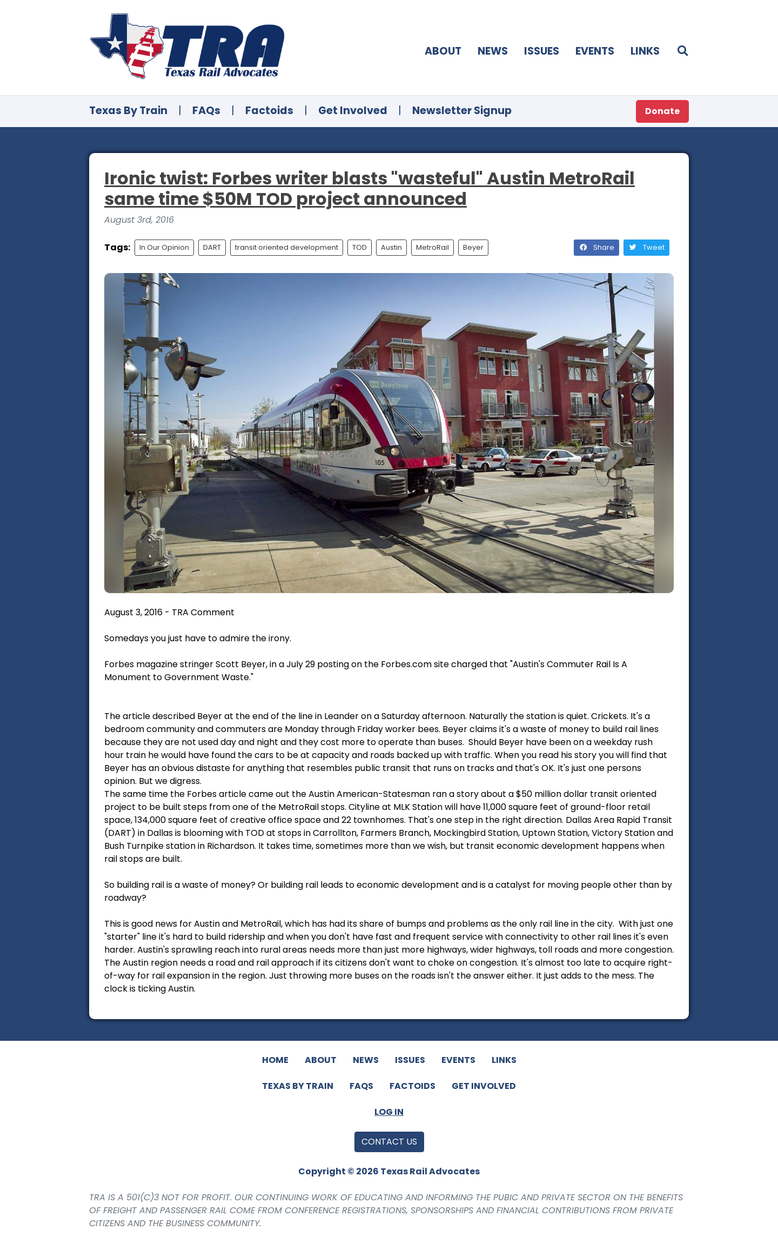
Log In (389, 1112)
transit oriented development (286, 247)
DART (212, 247)
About (443, 51)
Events (594, 51)
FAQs (206, 110)
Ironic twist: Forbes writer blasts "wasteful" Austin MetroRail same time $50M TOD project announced (369, 188)
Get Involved (352, 110)
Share (596, 247)
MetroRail (432, 247)
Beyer (473, 247)
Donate (662, 111)
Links (645, 51)
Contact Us (389, 1141)
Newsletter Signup (462, 110)
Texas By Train (128, 110)
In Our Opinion (164, 247)
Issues (541, 51)
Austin (391, 247)
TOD (359, 247)
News (493, 51)
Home (275, 1060)
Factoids (269, 110)
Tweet (646, 247)
